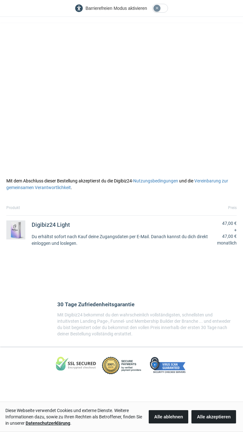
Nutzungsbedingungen (155, 180)
